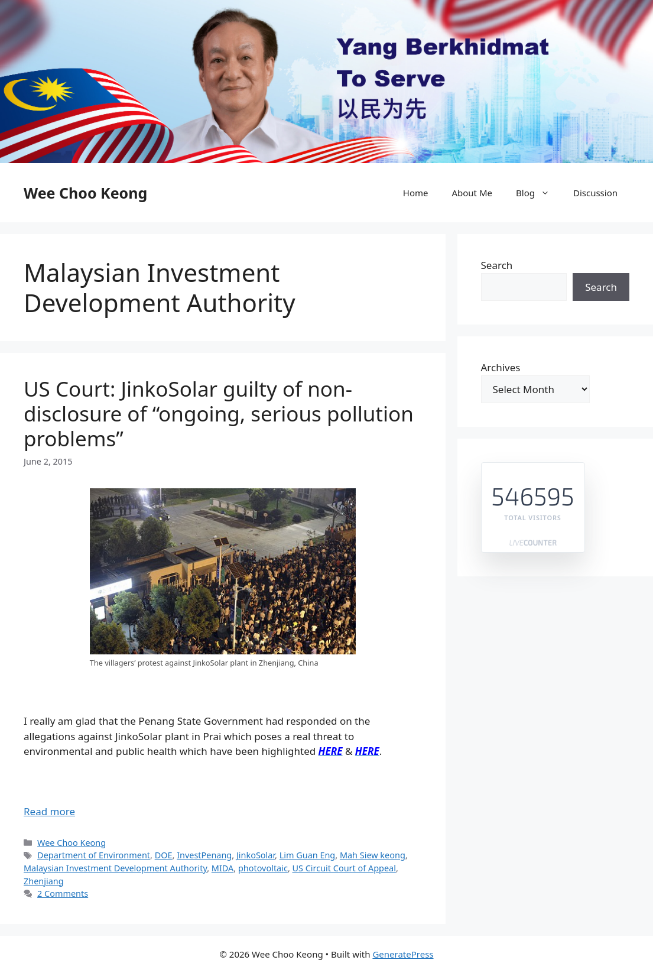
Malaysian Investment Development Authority (115, 868)
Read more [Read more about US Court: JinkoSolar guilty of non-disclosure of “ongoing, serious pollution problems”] (49, 811)
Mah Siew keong (372, 855)
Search (497, 265)
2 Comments (62, 893)
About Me (471, 193)
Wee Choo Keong (85, 193)
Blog (538, 192)
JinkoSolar (255, 855)
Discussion (595, 193)
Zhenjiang (44, 881)
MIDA (222, 868)
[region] (326, 81)
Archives (501, 367)
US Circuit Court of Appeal (344, 868)
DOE (164, 855)
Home (415, 193)
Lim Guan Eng (308, 855)
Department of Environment (93, 855)
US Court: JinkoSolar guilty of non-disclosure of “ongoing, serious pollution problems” (219, 413)
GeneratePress (402, 954)
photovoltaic (263, 868)
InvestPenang (204, 855)
